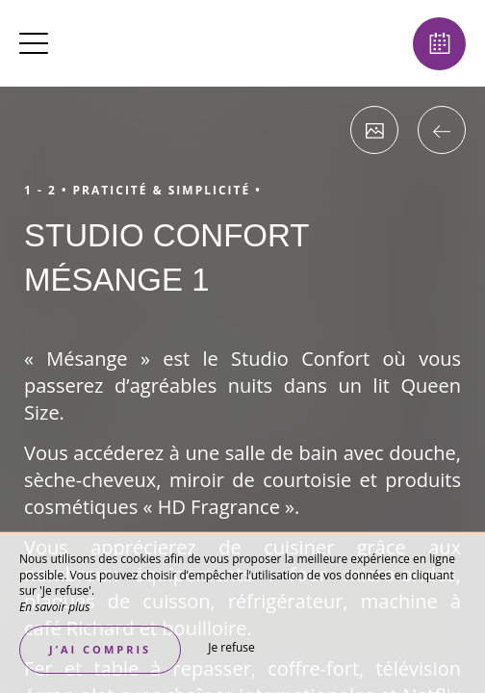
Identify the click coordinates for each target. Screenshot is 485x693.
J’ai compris (100, 649)
